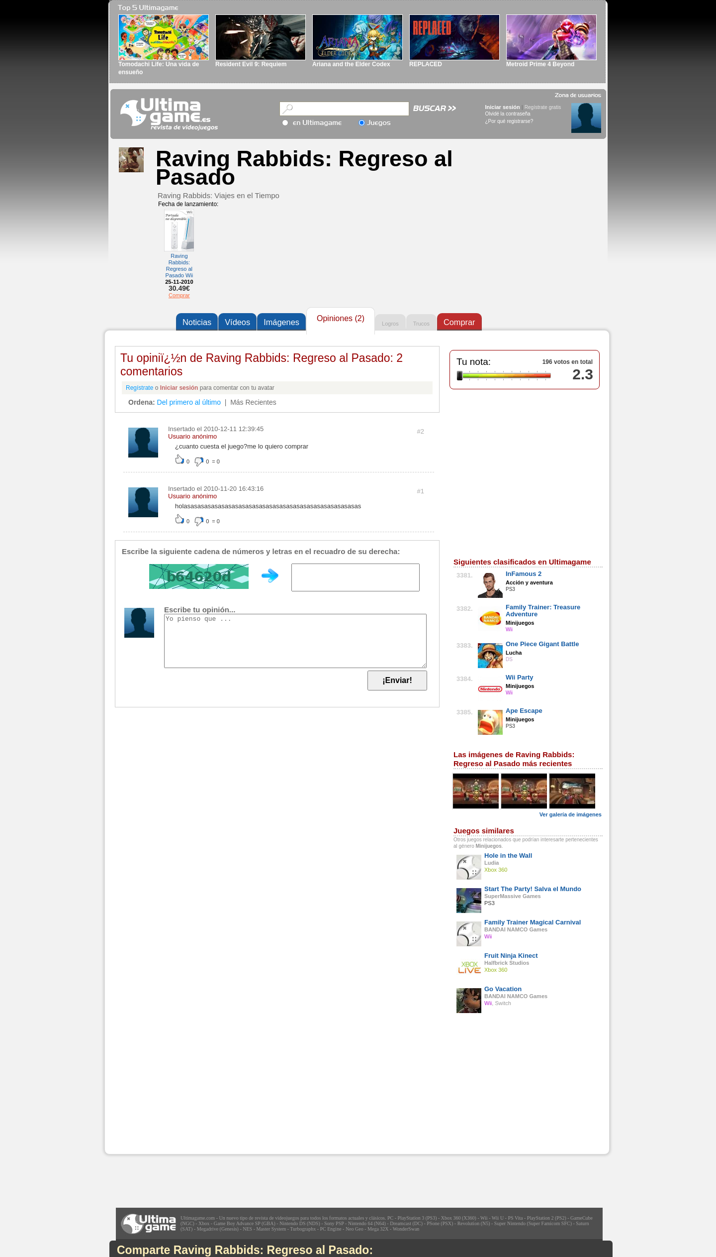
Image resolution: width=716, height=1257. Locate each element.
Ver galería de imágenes (570, 814)
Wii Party (520, 677)
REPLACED (425, 64)
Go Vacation (503, 989)
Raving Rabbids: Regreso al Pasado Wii (179, 265)
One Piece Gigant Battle (542, 644)
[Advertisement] (179, 1091)
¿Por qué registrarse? (509, 121)
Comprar (179, 295)
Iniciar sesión (502, 107)
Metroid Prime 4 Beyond (540, 64)
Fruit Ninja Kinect (511, 955)
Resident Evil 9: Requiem (250, 64)
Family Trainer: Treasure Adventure (543, 610)
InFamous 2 (523, 573)
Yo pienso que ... (295, 641)
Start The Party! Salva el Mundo (532, 889)
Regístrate (139, 387)
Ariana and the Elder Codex (351, 64)
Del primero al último (189, 402)
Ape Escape (524, 710)
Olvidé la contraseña (508, 113)
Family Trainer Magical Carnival (532, 922)
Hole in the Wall (508, 855)
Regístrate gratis (543, 107)
